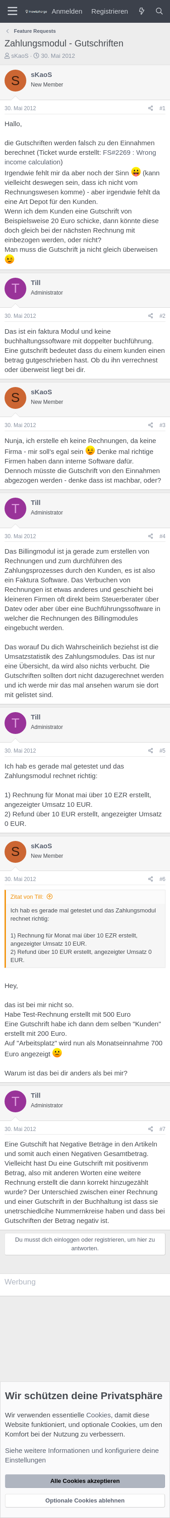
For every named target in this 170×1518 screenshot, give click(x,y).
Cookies (98, 1415)
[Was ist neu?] (141, 11)
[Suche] (159, 11)
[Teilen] (150, 108)
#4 (162, 536)
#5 (162, 751)
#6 (162, 879)
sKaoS (20, 55)
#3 (162, 425)
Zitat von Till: (27, 896)
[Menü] (12, 11)
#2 (162, 316)
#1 (162, 108)
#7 (162, 1129)
